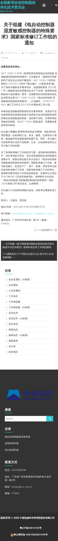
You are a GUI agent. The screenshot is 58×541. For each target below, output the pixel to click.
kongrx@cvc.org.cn (23, 213)
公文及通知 (48, 53)
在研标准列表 (12, 443)
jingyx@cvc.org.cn (44, 213)
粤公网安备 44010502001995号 (31, 534)
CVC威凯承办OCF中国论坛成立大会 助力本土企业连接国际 (28, 256)
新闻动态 (13, 329)
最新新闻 (13, 340)
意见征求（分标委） (19, 318)
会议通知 (13, 285)
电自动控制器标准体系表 (17, 436)
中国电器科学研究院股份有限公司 (39, 518)
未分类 (12, 346)
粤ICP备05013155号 (31, 528)
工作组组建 (14, 301)
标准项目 (13, 352)
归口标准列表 (12, 450)
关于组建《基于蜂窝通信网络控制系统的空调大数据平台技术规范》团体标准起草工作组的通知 (28, 245)
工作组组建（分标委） (20, 307)
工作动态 (13, 296)
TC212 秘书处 (30, 53)
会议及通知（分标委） (20, 279)
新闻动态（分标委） (19, 335)
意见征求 (13, 313)
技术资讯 (13, 324)
